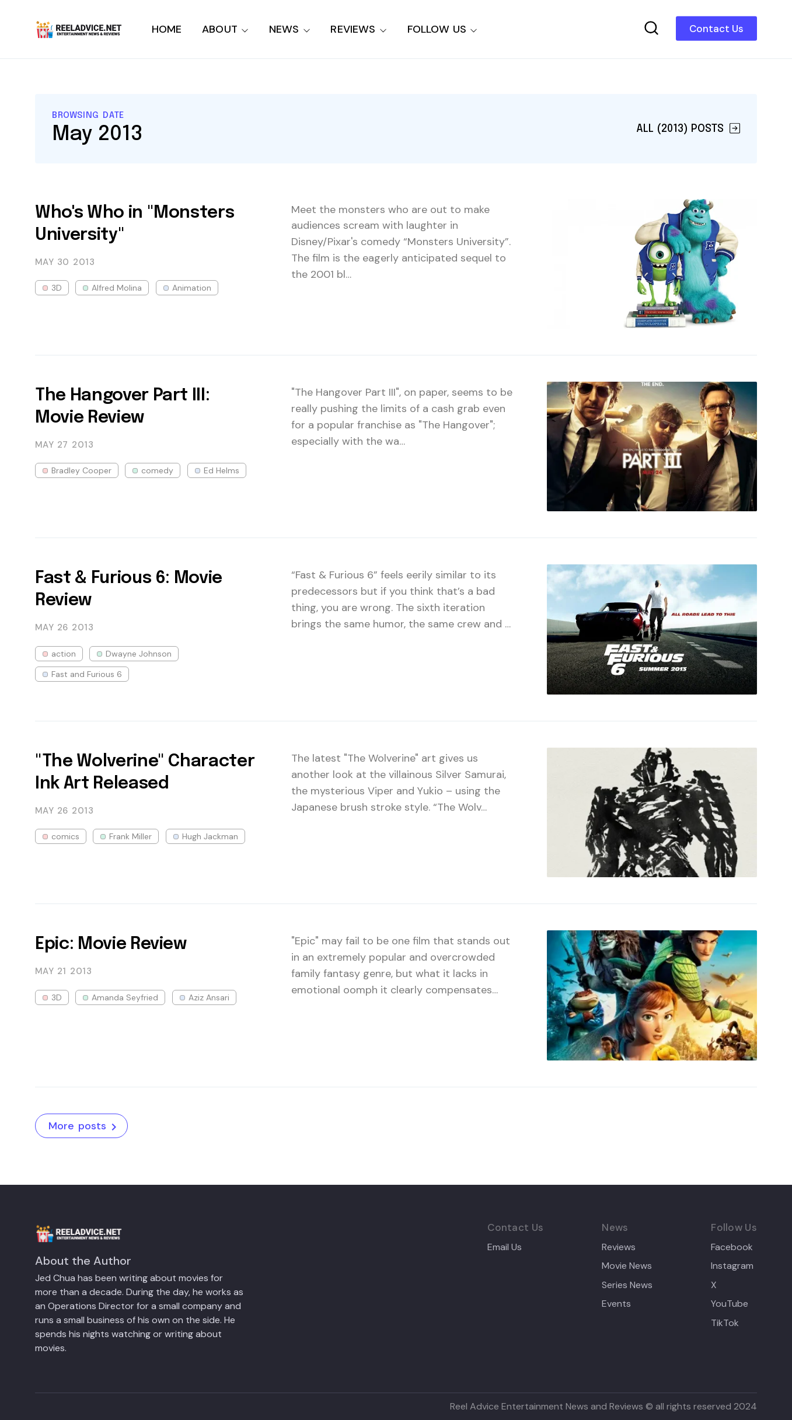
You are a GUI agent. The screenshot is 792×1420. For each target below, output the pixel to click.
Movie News (627, 1266)
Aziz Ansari (209, 997)
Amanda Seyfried (125, 997)
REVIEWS (352, 29)
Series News (627, 1285)
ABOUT (220, 29)
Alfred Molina (117, 287)
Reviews (619, 1247)
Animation (191, 287)
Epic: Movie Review (111, 944)
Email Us (504, 1247)
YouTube (729, 1304)
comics (65, 836)
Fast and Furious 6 (86, 674)
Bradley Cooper (81, 470)
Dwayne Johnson (139, 653)
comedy (157, 470)
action (63, 653)
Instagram (732, 1266)
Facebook (732, 1247)
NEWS (284, 29)
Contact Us (716, 28)
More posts (84, 1126)
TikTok (725, 1323)
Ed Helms (221, 470)
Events (616, 1304)
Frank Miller (130, 836)
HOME (167, 29)
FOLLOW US (437, 29)
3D (56, 287)
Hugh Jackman (210, 836)
